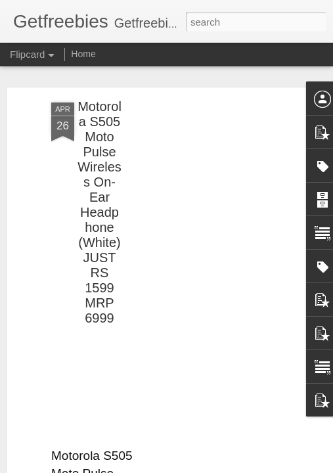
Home (83, 54)
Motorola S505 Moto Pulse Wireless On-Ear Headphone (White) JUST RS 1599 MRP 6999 (100, 212)
